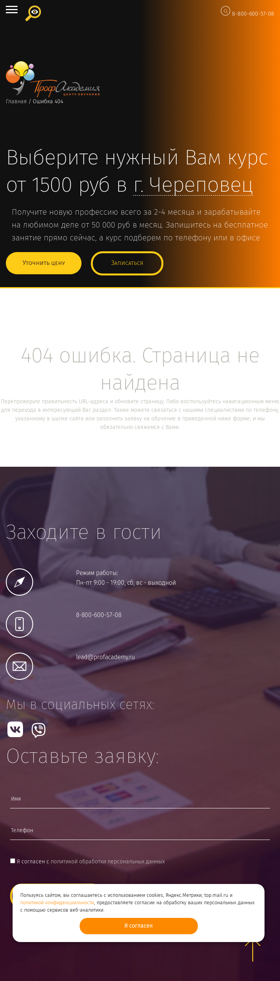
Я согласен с (87, 861)
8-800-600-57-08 (253, 14)
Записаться (127, 263)
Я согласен (138, 926)
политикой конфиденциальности (57, 903)
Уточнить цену (44, 263)
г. (193, 186)
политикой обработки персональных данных (108, 861)
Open (12, 9)
